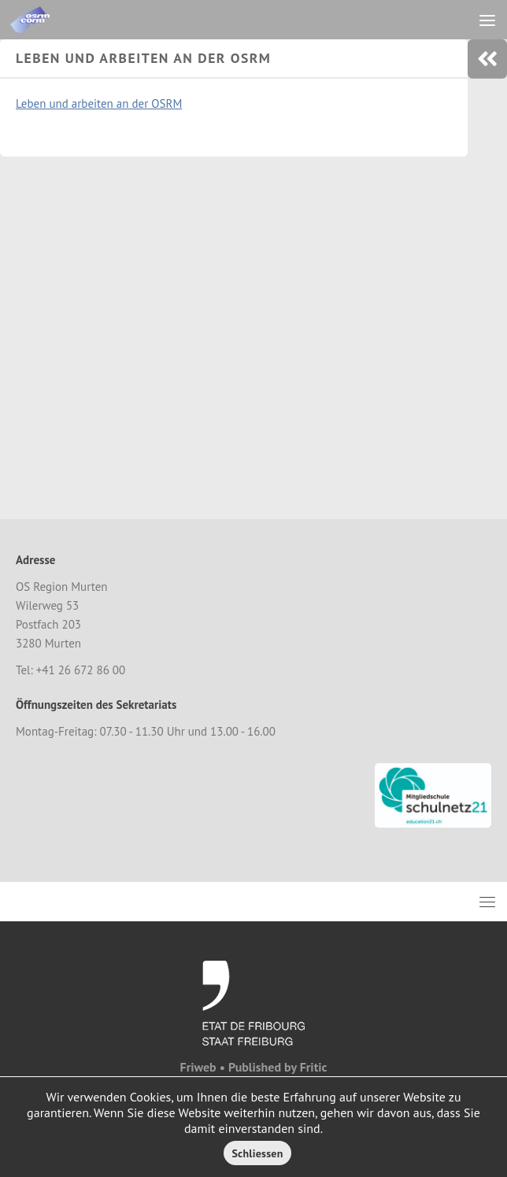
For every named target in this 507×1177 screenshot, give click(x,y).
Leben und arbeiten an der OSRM (99, 103)
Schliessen (257, 1153)
